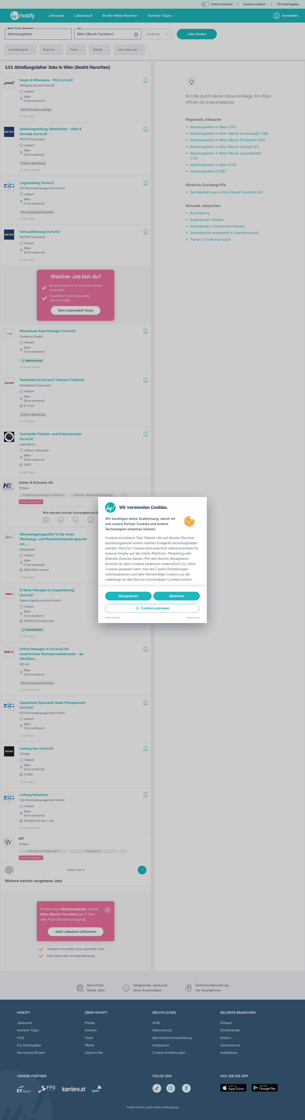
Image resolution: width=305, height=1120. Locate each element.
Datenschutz (112, 617)
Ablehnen (176, 596)
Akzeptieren (128, 596)
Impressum (193, 617)
